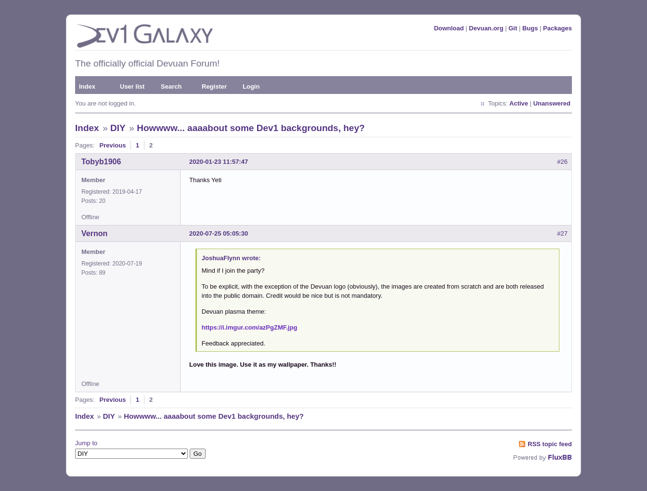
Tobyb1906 (101, 162)
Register (214, 86)
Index (87, 86)
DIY (118, 128)
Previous (112, 145)
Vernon (94, 233)
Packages (557, 28)
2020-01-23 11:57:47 (218, 161)
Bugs (530, 28)
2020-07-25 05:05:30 (218, 233)
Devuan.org (486, 28)
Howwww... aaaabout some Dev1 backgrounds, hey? (250, 128)
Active (518, 103)
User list (132, 86)
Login (251, 86)
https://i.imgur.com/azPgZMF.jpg (250, 327)
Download (449, 28)
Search (171, 86)
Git (512, 28)
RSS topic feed (550, 444)
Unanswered (551, 103)
